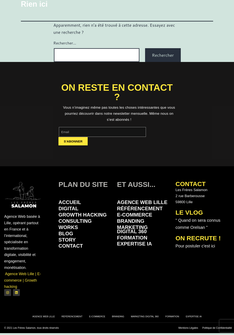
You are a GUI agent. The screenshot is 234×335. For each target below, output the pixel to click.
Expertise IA (137, 253)
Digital (69, 209)
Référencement (142, 214)
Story (68, 249)
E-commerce (137, 221)
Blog (66, 242)
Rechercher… (64, 43)
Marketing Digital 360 (135, 237)
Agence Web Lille (137, 205)
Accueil (71, 202)
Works (69, 235)
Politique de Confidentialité (217, 329)
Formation (134, 246)
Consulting (77, 228)
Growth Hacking (72, 218)
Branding (133, 228)
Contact (72, 255)
